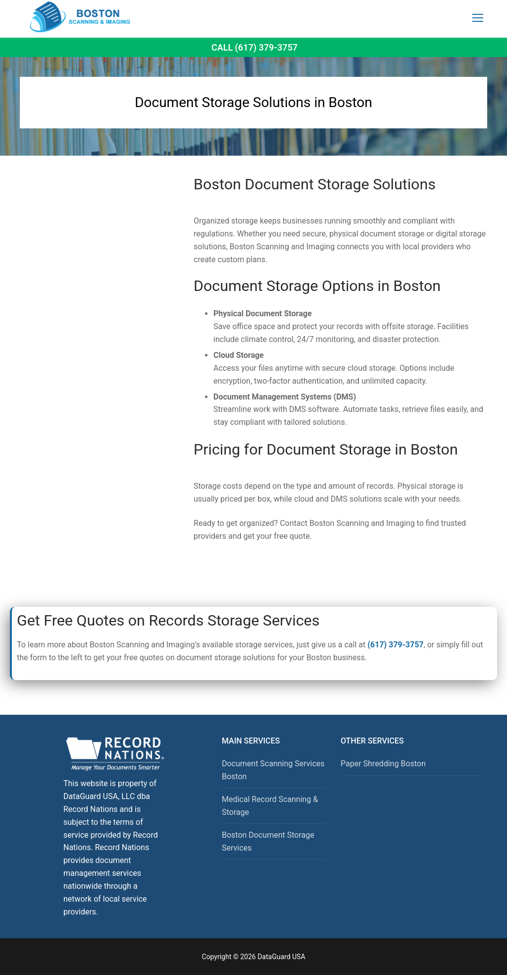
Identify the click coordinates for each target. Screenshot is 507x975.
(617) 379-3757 (395, 644)
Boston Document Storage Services (268, 841)
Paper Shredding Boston (383, 763)
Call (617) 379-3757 (254, 47)
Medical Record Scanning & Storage (270, 806)
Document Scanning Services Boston (273, 770)
